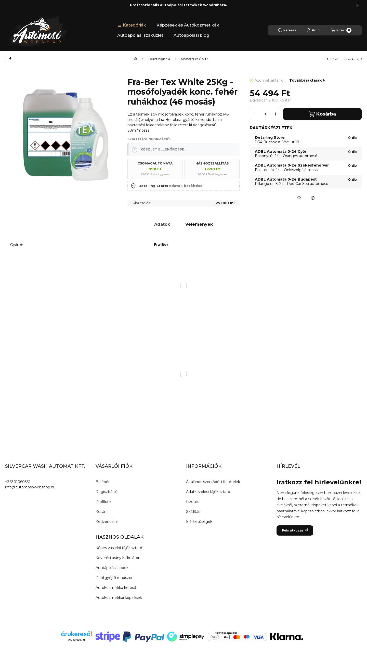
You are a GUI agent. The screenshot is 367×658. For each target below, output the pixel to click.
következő (353, 59)
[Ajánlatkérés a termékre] (312, 198)
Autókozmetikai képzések (119, 597)
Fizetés (192, 501)
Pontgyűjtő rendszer (114, 577)
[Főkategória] (135, 59)
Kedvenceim (107, 521)
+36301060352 (18, 481)
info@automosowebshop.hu (30, 487)
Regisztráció (106, 491)
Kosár (101, 511)
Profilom (103, 501)
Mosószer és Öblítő (194, 59)
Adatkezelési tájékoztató (208, 491)
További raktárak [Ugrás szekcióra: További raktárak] (307, 80)
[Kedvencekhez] (299, 198)
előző (332, 59)
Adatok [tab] (162, 224)
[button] (131, 25)
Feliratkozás (295, 530)
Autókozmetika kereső (116, 587)
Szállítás (193, 511)
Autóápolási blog (191, 35)
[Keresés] (287, 30)
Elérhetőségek (199, 521)
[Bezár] (357, 5)
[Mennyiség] (265, 114)
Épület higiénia (159, 59)
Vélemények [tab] (199, 224)
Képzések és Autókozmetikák (187, 25)
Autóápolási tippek (112, 567)
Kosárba (322, 114)
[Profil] (313, 30)
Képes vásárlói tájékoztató (119, 548)
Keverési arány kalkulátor (117, 557)
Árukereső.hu (76, 639)
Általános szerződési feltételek (213, 481)
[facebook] (10, 59)
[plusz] (275, 114)
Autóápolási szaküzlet (140, 35)
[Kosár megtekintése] (341, 30)
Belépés (103, 481)
